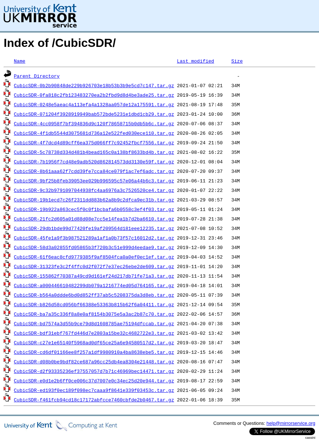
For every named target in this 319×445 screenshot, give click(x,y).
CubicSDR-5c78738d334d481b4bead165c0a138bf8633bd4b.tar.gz (94, 152)
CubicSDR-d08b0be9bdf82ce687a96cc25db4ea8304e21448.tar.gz (94, 361)
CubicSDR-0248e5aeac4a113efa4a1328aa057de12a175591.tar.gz (94, 104)
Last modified (195, 61)
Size (237, 61)
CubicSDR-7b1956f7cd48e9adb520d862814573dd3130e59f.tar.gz (94, 161)
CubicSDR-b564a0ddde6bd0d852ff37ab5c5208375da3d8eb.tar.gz (94, 295)
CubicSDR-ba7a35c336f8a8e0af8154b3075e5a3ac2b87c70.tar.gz (94, 314)
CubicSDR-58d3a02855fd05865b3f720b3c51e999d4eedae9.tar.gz (94, 247)
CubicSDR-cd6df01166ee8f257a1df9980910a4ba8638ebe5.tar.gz (94, 352)
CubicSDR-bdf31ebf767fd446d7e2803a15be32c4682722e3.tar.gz (94, 333)
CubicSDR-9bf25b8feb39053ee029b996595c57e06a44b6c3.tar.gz (94, 180)
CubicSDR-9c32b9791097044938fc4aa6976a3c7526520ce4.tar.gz (94, 190)
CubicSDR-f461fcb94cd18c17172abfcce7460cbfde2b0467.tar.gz (94, 399)
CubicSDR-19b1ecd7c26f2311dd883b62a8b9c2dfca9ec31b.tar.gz (94, 199)
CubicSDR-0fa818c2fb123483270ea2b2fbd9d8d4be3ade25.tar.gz (94, 95)
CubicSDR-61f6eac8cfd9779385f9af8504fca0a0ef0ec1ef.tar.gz (94, 256)
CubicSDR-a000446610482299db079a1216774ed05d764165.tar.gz (94, 285)
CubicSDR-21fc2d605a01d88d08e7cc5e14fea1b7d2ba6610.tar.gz (94, 218)
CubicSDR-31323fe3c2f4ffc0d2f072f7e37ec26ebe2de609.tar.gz (94, 266)
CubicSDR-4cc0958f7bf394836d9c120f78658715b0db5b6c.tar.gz (94, 123)
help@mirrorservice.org (291, 423)
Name (19, 61)
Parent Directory (37, 76)
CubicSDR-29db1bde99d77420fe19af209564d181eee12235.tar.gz (94, 228)
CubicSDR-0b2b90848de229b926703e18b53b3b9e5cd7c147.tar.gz (94, 85)
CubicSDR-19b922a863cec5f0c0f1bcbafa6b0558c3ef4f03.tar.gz (94, 209)
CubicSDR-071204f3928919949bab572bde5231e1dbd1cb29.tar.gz (94, 114)
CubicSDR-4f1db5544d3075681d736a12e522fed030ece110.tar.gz (94, 133)
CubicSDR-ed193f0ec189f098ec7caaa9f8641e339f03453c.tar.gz (94, 390)
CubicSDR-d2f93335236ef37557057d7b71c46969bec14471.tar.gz (94, 371)
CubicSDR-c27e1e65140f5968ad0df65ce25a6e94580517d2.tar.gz (94, 342)
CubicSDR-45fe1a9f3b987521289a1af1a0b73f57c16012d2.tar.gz (94, 237)
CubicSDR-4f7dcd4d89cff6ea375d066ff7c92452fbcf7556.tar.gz (94, 142)
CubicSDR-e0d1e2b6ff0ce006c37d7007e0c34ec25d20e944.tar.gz (94, 380)
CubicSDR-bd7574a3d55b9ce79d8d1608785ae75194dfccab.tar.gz (94, 323)
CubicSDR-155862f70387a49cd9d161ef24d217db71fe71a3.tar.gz (94, 275)
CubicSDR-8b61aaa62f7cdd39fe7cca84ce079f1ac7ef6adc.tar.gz (94, 171)
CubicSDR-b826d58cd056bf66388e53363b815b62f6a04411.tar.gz (94, 304)
